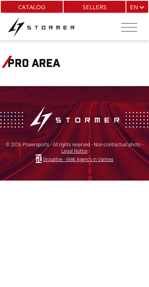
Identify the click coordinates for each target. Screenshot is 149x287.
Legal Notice (74, 151)
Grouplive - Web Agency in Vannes (78, 159)
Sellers (94, 7)
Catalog (31, 7)
